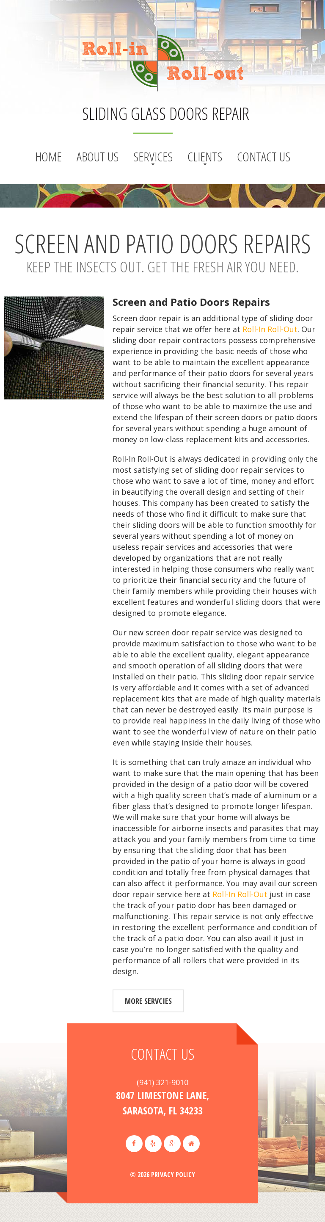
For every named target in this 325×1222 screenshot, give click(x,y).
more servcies (148, 1001)
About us (97, 156)
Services (153, 156)
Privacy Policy (173, 1174)
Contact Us (263, 156)
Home (48, 156)
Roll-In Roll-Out (269, 329)
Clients (204, 156)
